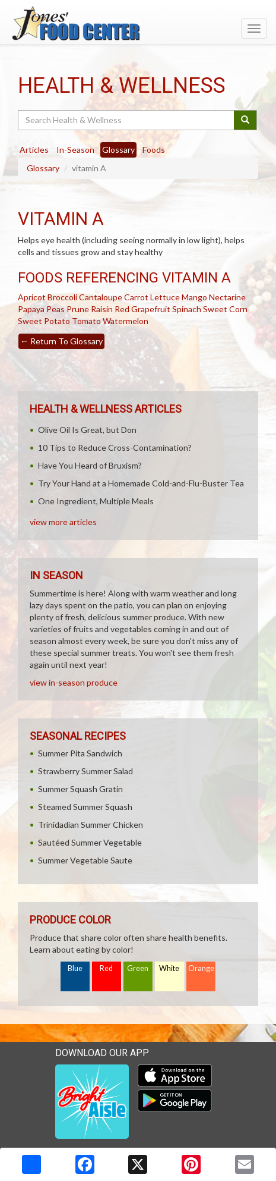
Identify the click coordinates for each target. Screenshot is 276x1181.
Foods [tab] (153, 150)
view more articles (63, 522)
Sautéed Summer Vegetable (90, 842)
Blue (75, 968)
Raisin (102, 309)
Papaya (31, 309)
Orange (201, 968)
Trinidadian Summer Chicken (90, 824)
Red (106, 968)
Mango (194, 297)
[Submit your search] (245, 120)
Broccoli (62, 297)
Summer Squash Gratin (80, 789)
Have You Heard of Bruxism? (90, 465)
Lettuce (165, 297)
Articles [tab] (34, 150)
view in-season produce (74, 682)
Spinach (186, 309)
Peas (55, 309)
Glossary (43, 168)
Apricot (32, 297)
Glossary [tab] (118, 150)
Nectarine (227, 297)
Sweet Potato (44, 321)
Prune (77, 309)
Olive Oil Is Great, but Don (87, 430)
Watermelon (125, 321)
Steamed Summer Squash (85, 807)
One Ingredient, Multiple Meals (96, 501)
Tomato (86, 321)
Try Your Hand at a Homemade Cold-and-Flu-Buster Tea (141, 483)
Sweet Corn (225, 309)
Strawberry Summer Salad (85, 771)
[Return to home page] (138, 23)
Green (137, 968)
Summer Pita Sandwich (80, 753)
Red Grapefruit (142, 309)
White (169, 968)
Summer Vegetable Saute (85, 860)
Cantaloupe (100, 297)
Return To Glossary (61, 341)
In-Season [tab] (75, 150)
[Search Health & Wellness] (127, 120)
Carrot (136, 297)
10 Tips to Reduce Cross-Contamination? (115, 447)
